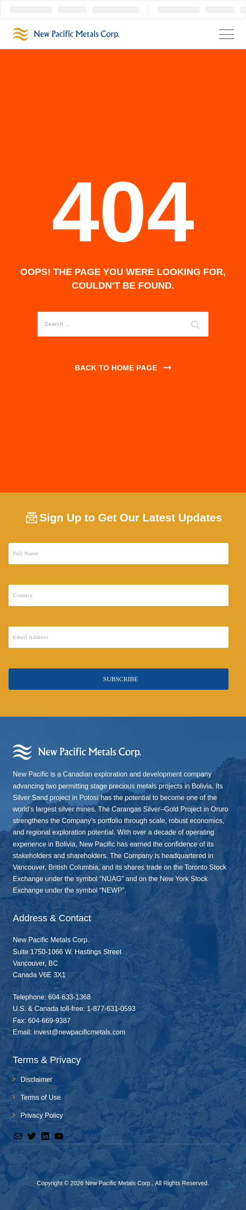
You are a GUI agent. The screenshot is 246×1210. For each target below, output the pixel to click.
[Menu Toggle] (224, 34)
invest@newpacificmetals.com (80, 1032)
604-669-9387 (49, 1020)
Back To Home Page (116, 368)
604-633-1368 (69, 997)
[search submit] (195, 324)
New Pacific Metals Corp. (118, 1183)
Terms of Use (40, 1097)
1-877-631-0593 (111, 1008)
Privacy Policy (41, 1115)
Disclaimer (36, 1079)
